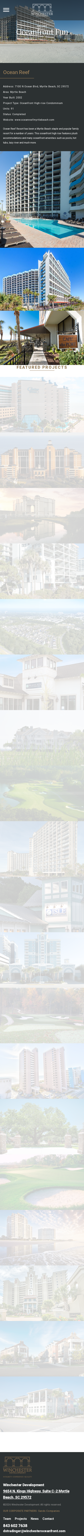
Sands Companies (49, 1510)
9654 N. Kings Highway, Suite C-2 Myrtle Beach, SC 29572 (36, 1494)
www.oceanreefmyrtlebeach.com (34, 119)
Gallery (42, 26)
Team (7, 1519)
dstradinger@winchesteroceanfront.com (34, 1531)
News (35, 1519)
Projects (21, 1519)
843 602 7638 (15, 1525)
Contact (48, 1519)
